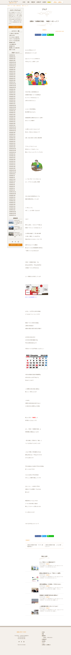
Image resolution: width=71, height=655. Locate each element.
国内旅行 (44, 29)
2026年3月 (11, 56)
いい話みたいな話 (12, 33)
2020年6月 (11, 181)
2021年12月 (11, 148)
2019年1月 (11, 209)
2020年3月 (11, 186)
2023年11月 (11, 107)
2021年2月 (11, 166)
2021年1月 (11, 168)
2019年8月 (11, 197)
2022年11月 (11, 128)
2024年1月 (11, 103)
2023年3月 (11, 121)
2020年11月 (11, 172)
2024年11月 (11, 85)
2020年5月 (11, 182)
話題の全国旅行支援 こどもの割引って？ (53, 545)
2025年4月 (11, 76)
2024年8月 (11, 91)
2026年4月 (11, 55)
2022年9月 (11, 132)
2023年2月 (11, 123)
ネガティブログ (15, 27)
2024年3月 (11, 100)
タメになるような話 (13, 37)
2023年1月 (11, 125)
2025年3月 (11, 78)
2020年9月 (11, 175)
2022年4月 (11, 141)
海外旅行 (11, 46)
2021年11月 (11, 150)
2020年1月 (11, 190)
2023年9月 (11, 110)
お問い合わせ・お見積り (15, 244)
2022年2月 (11, 145)
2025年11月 (11, 64)
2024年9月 (11, 89)
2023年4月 (11, 119)
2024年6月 (11, 94)
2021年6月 (11, 159)
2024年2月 (11, 101)
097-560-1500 (22, 637)
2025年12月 (11, 62)
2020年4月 (11, 184)
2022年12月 (11, 127)
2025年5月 (11, 74)
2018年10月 (11, 215)
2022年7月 (11, 136)
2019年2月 (11, 208)
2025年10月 (11, 65)
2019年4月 (11, 204)
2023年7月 (11, 114)
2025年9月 (11, 67)
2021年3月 (11, 164)
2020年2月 (11, 188)
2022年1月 (11, 146)
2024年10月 (11, 87)
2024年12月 (11, 83)
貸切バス (11, 49)
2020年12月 (11, 170)
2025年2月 (11, 80)
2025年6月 (11, 73)
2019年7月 (11, 199)
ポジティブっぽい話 (13, 40)
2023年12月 (11, 105)
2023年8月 (11, 112)
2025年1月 (11, 82)
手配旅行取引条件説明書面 (21, 644)
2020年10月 (11, 173)
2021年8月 (11, 155)
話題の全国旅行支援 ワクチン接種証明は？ (35, 545)
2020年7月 (11, 179)
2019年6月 (11, 200)
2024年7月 (11, 92)
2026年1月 (11, 60)
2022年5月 (11, 139)
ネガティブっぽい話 (13, 38)
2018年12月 (11, 211)
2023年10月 (11, 109)
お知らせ (11, 35)
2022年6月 (11, 137)
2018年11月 (11, 213)
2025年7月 (11, 71)
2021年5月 (11, 161)
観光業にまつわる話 (13, 47)
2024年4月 (11, 98)
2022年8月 (11, 134)
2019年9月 (11, 195)
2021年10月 (11, 152)
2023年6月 (11, 116)
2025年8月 (11, 69)
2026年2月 (11, 58)
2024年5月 (11, 96)
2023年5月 (11, 118)
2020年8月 (11, 177)
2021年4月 (11, 163)
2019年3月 (11, 206)
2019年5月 (11, 202)
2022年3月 (11, 143)
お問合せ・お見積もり (57, 2)
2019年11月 (11, 191)
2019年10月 (11, 193)
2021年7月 (11, 157)
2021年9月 (11, 154)
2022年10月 (11, 130)
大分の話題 (11, 44)
